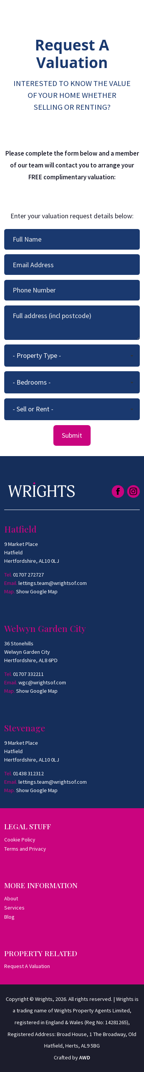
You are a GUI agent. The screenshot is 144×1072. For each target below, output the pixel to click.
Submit (72, 435)
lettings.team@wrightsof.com (52, 583)
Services (14, 907)
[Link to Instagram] (133, 491)
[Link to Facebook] (118, 491)
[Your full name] (72, 239)
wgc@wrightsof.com (42, 682)
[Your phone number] (72, 290)
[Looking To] (72, 409)
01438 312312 (28, 773)
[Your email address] (72, 264)
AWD (84, 1057)
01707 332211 (28, 674)
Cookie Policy (19, 839)
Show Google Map (37, 591)
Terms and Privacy (25, 848)
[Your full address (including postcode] (72, 322)
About (11, 898)
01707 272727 (28, 574)
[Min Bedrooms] (72, 382)
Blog (9, 916)
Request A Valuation (27, 966)
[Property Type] (72, 355)
